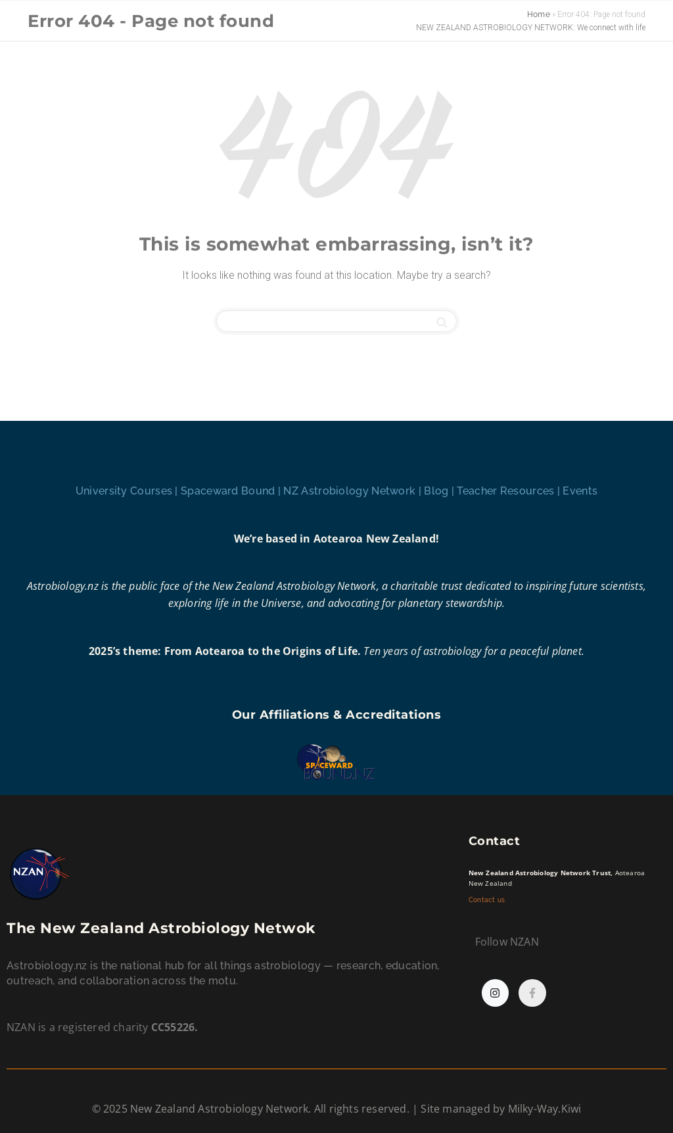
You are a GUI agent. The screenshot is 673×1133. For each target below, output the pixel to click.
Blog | (440, 491)
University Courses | (128, 491)
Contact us (488, 900)
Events (580, 491)
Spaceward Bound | (232, 491)
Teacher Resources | (510, 491)
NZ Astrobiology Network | (353, 491)
